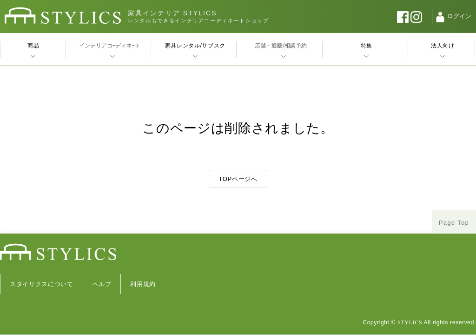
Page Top (454, 222)
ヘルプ (102, 284)
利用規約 (143, 284)
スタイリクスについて (41, 284)
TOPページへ (237, 178)
